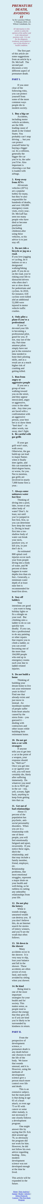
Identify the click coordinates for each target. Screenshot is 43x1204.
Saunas (14, 1194)
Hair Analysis (24, 1192)
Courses (15, 1198)
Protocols (22, 1196)
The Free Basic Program (24, 1199)
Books (20, 1194)
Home (15, 1192)
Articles (27, 1194)
